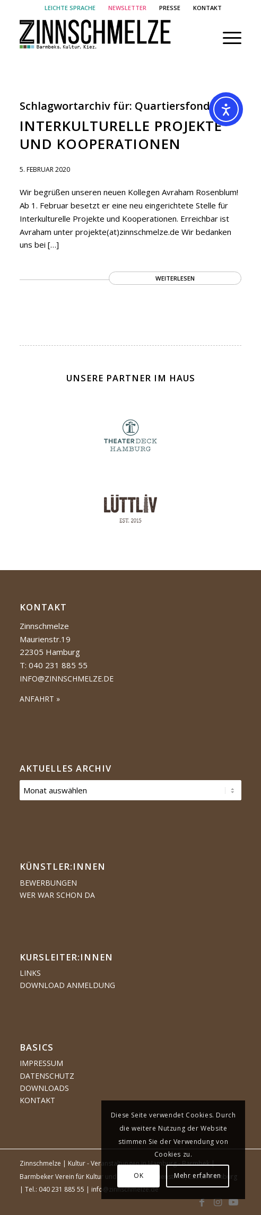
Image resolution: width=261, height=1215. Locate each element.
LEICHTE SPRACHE (70, 8)
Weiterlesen (175, 278)
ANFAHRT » (40, 699)
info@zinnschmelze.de (67, 679)
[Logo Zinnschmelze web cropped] (108, 37)
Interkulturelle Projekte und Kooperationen (121, 134)
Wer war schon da (57, 895)
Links (30, 973)
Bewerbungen (48, 883)
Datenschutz (47, 1076)
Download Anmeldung (67, 985)
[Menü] (226, 37)
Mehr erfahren (197, 1175)
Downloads (44, 1088)
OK (138, 1175)
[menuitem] (70, 8)
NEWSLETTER (127, 8)
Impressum (41, 1063)
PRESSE (169, 8)
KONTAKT (207, 8)
